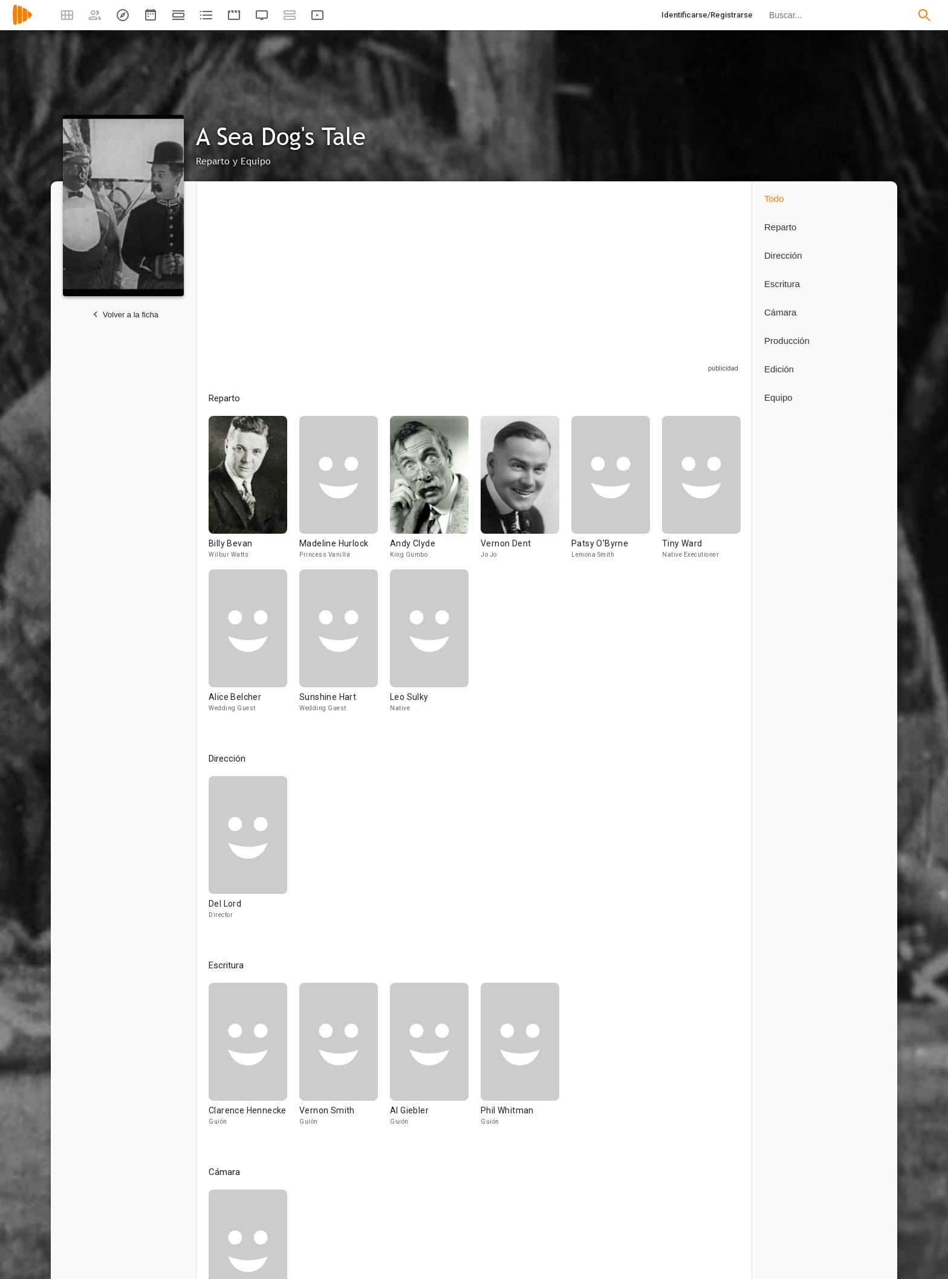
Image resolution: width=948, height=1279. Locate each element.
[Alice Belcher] (254, 646)
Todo (774, 198)
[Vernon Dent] (526, 492)
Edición (779, 369)
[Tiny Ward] (701, 492)
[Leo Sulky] (429, 646)
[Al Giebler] (435, 1059)
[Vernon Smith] (344, 1059)
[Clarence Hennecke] (254, 1059)
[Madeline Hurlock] (344, 492)
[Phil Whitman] (520, 1059)
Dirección (783, 255)
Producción (787, 340)
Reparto (780, 227)
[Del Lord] (248, 853)
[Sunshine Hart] (344, 646)
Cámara (780, 312)
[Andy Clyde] (435, 492)
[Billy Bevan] (254, 492)
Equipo (778, 397)
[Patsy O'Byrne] (616, 492)
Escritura (782, 284)
